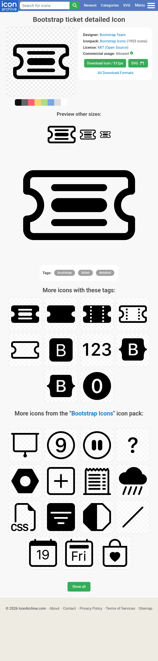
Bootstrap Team (113, 35)
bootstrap (64, 273)
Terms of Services (120, 608)
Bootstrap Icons (113, 41)
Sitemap (145, 608)
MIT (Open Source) (113, 47)
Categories (110, 5)
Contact (69, 608)
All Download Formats (115, 73)
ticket (85, 273)
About (54, 608)
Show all (78, 587)
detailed (105, 273)
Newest (90, 5)
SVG (126, 5)
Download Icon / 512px (105, 63)
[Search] (74, 5)
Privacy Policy (91, 608)
